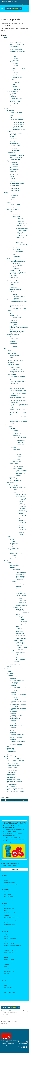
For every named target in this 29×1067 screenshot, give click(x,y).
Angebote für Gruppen (9, 950)
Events (5, 910)
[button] (5, 800)
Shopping (5, 915)
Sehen (4, 875)
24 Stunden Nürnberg (9, 920)
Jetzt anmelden (14, 869)
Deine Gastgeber (7, 952)
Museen (5, 878)
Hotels (5, 936)
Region (5, 880)
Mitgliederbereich (8, 990)
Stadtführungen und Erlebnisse (11, 885)
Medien (7, 4)
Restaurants (6, 894)
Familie (5, 922)
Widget (5, 934)
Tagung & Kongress (8, 976)
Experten (5, 899)
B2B (12, 4)
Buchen (5, 931)
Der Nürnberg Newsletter (10, 863)
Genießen (5, 889)
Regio (4, 966)
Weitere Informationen (10, 843)
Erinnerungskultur (8, 959)
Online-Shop (6, 948)
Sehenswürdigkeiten (8, 882)
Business (5, 973)
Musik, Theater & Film (9, 913)
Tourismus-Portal (7, 983)
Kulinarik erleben (7, 896)
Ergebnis (5, 941)
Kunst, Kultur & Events (9, 962)
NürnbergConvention (8, 992)
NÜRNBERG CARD (8, 943)
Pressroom (6, 985)
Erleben (5, 903)
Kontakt (18, 4)
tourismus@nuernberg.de (13, 1023)
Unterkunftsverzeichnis (9, 938)
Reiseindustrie (7, 987)
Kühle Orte (6, 906)
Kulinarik (5, 969)
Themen (5, 957)
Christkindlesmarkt (8, 908)
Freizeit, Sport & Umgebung (10, 917)
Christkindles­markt (8, 971)
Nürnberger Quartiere (9, 927)
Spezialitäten (6, 892)
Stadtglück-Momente (8, 924)
